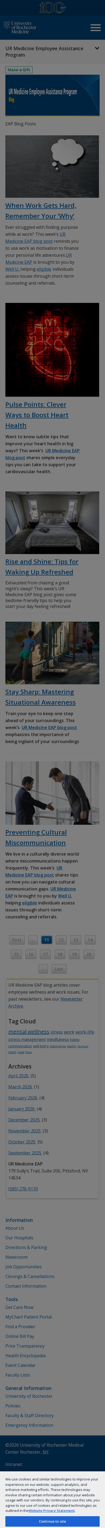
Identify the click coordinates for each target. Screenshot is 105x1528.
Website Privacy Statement (52, 1510)
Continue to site (52, 1521)
